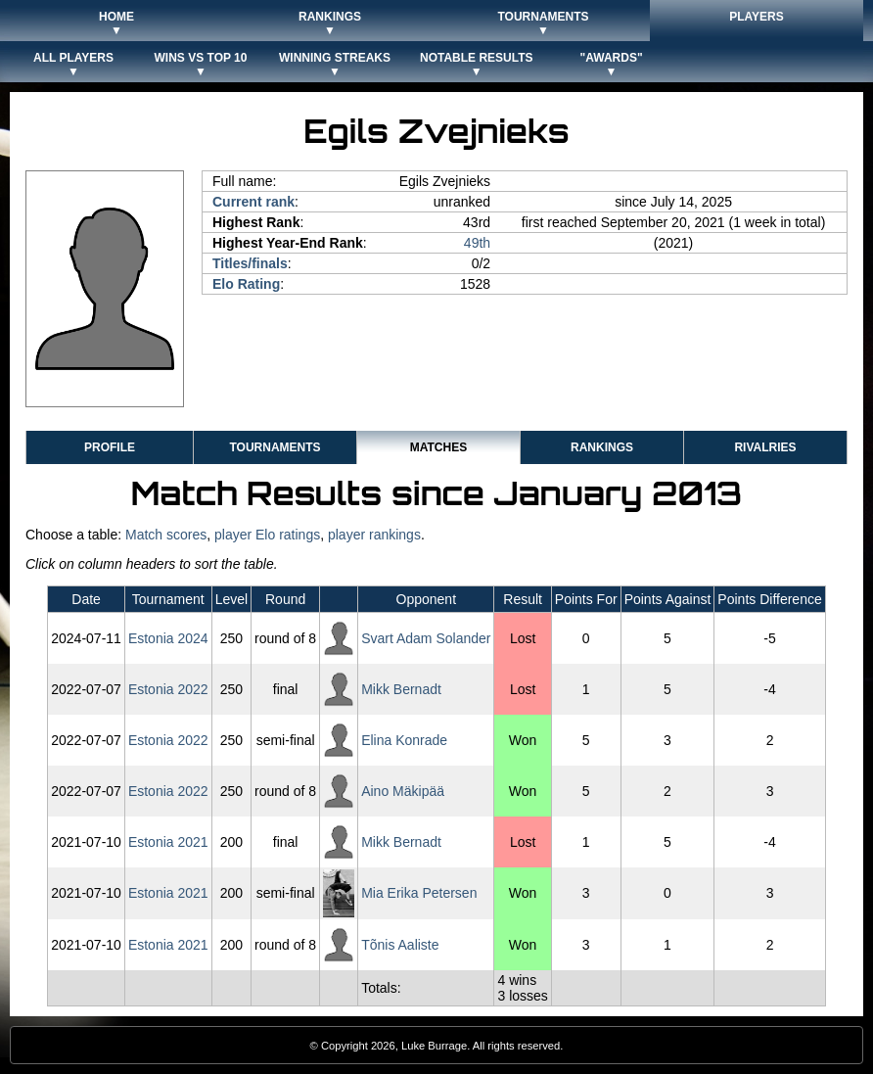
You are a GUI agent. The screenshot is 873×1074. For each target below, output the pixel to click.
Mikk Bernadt (401, 689)
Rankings (602, 447)
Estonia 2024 (168, 638)
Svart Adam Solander (425, 638)
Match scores (166, 534)
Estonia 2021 (168, 842)
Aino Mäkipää (402, 791)
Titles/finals (250, 263)
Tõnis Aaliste (399, 945)
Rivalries (765, 447)
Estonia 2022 (168, 689)
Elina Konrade (404, 740)
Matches (438, 447)
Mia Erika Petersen (419, 893)
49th (477, 243)
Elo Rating (246, 284)
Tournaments (274, 447)
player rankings (374, 534)
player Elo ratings (267, 534)
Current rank (253, 202)
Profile (109, 447)
